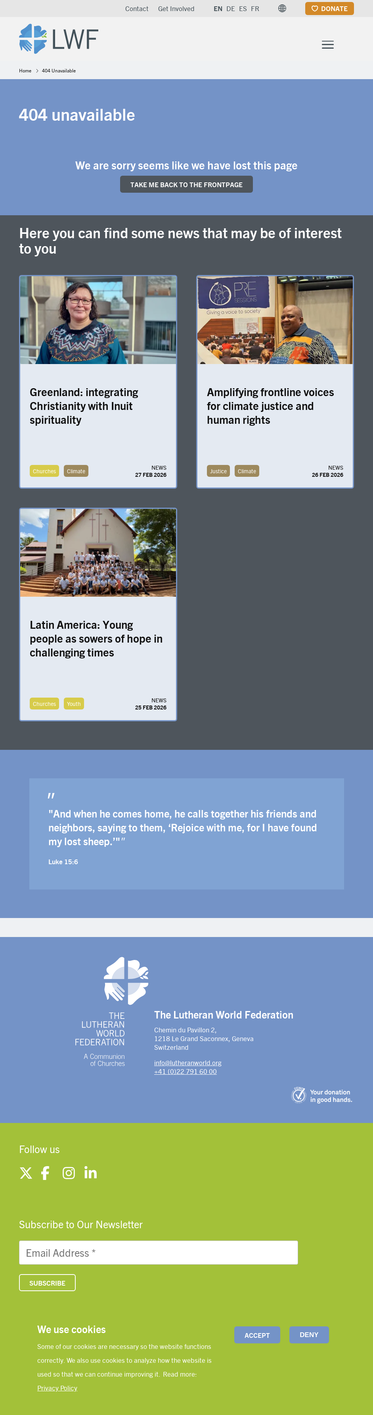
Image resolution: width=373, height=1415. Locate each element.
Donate (334, 8)
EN (218, 8)
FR (255, 8)
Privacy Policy (57, 1387)
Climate (76, 472)
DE (230, 8)
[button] (282, 8)
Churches (44, 472)
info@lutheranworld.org (188, 1064)
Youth (74, 705)
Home (25, 72)
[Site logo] (61, 38)
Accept (257, 1335)
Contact (137, 8)
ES (243, 8)
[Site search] (348, 46)
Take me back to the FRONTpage (186, 186)
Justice (218, 472)
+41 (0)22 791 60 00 (185, 1073)
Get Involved (176, 8)
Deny (309, 1335)
